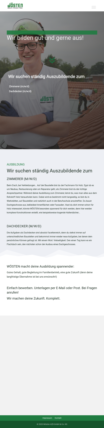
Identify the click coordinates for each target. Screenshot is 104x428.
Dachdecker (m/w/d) (23, 91)
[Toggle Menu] (94, 7)
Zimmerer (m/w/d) (22, 86)
